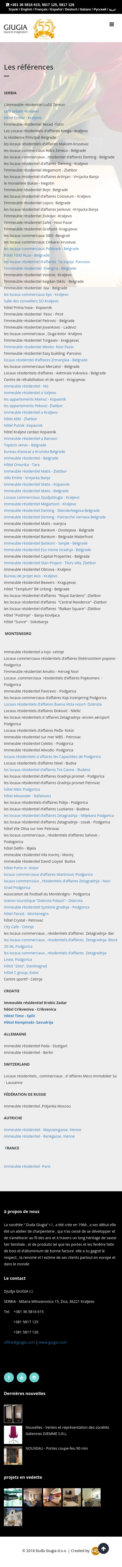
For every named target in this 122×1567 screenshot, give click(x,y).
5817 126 (66, 5)
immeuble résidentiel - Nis (26, 386)
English (27, 9)
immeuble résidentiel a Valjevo (30, 392)
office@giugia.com (19, 1342)
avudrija (28, 1022)
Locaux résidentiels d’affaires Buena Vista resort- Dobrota (53, 704)
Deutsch (71, 9)
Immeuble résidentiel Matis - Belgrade (36, 490)
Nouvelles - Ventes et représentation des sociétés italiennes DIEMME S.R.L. (67, 1430)
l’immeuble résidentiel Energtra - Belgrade (40, 268)
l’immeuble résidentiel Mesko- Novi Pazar (39, 346)
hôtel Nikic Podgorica (22, 789)
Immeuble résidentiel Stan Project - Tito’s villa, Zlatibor (50, 562)
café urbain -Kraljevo (21, 111)
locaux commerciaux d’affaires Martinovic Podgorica (48, 874)
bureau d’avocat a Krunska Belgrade (34, 451)
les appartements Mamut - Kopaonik (35, 399)
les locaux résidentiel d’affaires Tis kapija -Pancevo (47, 261)
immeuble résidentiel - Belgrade (31, 458)
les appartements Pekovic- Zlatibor (33, 405)
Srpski (14, 9)
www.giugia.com (53, 1342)
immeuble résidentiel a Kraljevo (31, 412)
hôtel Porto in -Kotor (21, 867)
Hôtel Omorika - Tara (21, 464)
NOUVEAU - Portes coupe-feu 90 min (57, 1448)
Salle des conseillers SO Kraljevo (31, 300)
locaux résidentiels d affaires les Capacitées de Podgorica (52, 756)
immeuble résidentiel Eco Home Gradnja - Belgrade (47, 549)
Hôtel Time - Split (19, 1015)
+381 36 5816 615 (25, 5)
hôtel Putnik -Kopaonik (23, 425)
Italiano (86, 9)
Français (42, 9)
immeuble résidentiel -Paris (27, 1166)
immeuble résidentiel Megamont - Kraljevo (40, 503)
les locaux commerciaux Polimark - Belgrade (41, 248)
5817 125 (49, 5)
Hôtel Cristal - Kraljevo (23, 117)
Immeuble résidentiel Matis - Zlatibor (35, 471)
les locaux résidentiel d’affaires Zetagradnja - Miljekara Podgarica (59, 815)
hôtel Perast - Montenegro (26, 913)
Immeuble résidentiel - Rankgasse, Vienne (39, 1136)
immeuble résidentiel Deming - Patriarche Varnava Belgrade (55, 516)
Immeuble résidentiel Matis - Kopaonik (36, 484)
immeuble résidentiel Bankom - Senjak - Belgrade (46, 543)
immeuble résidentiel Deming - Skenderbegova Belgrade (52, 510)
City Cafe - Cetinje (19, 926)
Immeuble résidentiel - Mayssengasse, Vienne (42, 1129)
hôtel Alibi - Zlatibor (20, 418)
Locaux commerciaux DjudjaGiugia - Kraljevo (42, 497)
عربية (112, 9)
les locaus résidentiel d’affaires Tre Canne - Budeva (47, 769)
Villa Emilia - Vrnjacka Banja (27, 477)
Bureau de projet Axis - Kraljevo (30, 575)
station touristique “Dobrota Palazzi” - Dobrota (43, 900)
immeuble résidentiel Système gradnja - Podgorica (46, 907)
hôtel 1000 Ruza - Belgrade (26, 255)
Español (56, 9)
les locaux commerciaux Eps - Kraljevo (36, 294)
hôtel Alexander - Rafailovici (27, 795)
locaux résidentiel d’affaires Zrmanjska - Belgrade (46, 359)
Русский (100, 9)
